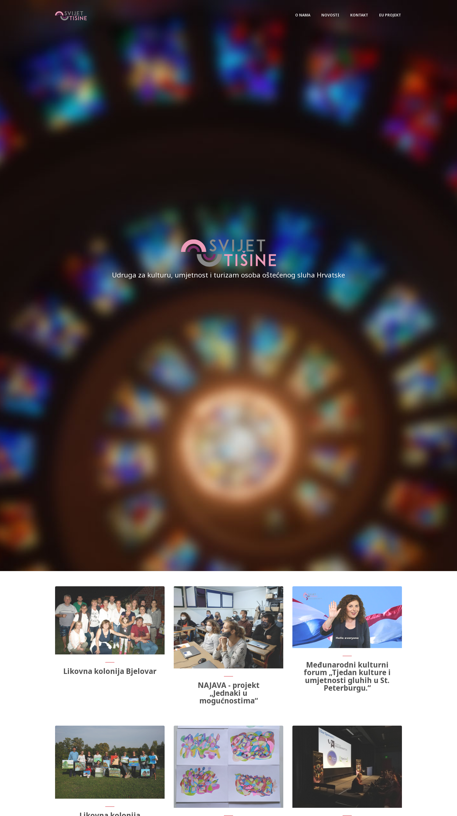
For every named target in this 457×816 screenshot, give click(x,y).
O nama (302, 15)
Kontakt (359, 15)
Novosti (330, 15)
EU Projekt (390, 15)
